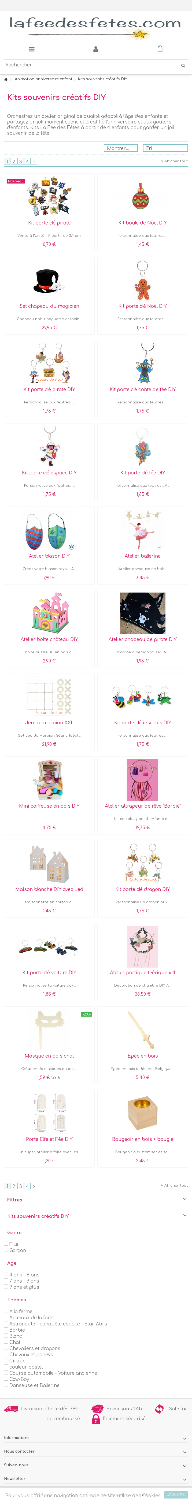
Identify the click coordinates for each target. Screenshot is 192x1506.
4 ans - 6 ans (24, 1275)
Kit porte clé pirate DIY (49, 389)
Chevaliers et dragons (34, 1348)
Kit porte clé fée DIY (142, 472)
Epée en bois (143, 1056)
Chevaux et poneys (31, 1354)
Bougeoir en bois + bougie (142, 1139)
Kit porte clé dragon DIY (142, 889)
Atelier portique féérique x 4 (142, 972)
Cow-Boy (19, 1379)
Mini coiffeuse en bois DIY (49, 806)
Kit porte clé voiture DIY (49, 972)
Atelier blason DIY (49, 556)
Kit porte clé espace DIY (49, 472)
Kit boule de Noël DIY (143, 223)
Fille (13, 1244)
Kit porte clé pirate (49, 223)
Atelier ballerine (143, 556)
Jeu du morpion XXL (49, 722)
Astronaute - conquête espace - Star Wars (58, 1324)
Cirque (17, 1360)
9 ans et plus (24, 1287)
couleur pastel (26, 1367)
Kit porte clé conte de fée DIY (143, 389)
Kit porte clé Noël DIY (143, 306)
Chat (14, 1342)
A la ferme (20, 1311)
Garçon (17, 1250)
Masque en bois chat (49, 1056)
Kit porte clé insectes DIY (142, 722)
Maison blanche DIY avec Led (49, 889)
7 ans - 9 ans (24, 1281)
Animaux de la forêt (31, 1317)
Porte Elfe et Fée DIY (49, 1139)
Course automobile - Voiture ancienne (53, 1373)
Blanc (15, 1336)
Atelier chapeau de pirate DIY (143, 639)
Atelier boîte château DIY (49, 639)
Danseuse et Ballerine (34, 1385)
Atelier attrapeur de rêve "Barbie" (143, 806)
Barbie (17, 1330)
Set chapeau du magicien (49, 306)
